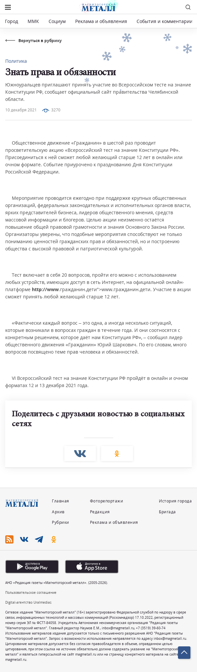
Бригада (167, 512)
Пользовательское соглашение (30, 592)
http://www (45, 289)
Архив (58, 512)
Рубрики (60, 522)
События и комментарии (165, 21)
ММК (33, 21)
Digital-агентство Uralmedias (28, 602)
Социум (57, 21)
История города (175, 501)
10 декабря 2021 (21, 110)
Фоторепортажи (106, 501)
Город (11, 21)
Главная (60, 501)
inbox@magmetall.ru (118, 628)
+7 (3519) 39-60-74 (150, 628)
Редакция (100, 512)
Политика (16, 61)
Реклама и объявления (101, 21)
